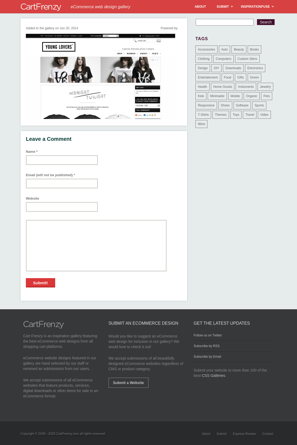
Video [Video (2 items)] (264, 115)
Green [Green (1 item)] (254, 77)
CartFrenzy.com (67, 434)
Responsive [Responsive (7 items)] (206, 105)
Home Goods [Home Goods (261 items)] (222, 87)
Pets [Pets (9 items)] (266, 96)
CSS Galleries (213, 375)
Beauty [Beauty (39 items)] (239, 49)
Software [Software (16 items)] (242, 105)
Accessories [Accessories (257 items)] (206, 49)
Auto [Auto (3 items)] (224, 49)
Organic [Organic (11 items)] (251, 96)
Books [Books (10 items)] (254, 49)
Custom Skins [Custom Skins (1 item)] (247, 59)
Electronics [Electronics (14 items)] (255, 68)
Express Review (244, 434)
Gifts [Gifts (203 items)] (240, 77)
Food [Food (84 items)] (227, 77)
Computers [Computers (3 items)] (223, 59)
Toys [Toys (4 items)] (236, 115)
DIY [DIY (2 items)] (216, 68)
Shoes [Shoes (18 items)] (225, 105)
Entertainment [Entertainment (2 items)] (208, 77)
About (206, 434)
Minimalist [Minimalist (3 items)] (217, 96)
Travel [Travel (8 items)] (249, 115)
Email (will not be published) (50, 175)
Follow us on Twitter (208, 335)
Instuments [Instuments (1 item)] (246, 87)
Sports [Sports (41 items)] (259, 105)
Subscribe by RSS (206, 346)
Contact (267, 434)
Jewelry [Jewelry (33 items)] (265, 87)
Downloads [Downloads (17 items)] (233, 68)
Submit (221, 434)
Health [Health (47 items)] (202, 87)
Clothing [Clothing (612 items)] (204, 59)
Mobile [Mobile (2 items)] (235, 96)
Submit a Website (128, 383)
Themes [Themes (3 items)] (220, 115)
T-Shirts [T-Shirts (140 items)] (203, 115)
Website (32, 198)
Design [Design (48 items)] (203, 68)
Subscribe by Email (207, 357)
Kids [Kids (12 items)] (201, 96)
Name (32, 152)
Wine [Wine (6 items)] (201, 124)
